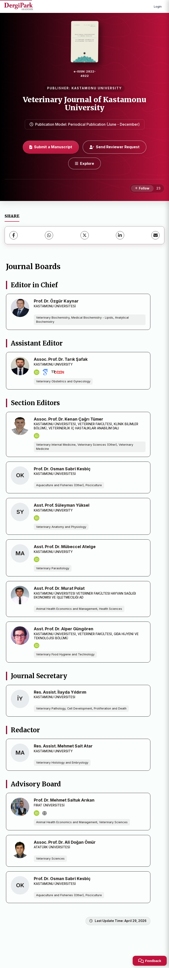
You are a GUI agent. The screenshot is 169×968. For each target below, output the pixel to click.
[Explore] (84, 163)
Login (158, 6)
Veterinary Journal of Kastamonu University (84, 103)
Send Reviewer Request (114, 147)
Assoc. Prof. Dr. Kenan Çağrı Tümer (68, 419)
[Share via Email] (155, 235)
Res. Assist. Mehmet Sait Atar (63, 746)
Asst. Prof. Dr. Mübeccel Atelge (65, 546)
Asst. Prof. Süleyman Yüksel (61, 505)
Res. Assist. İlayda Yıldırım (60, 692)
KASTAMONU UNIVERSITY (97, 88)
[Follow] (142, 188)
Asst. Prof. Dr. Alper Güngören (63, 628)
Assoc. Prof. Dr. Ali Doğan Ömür (65, 842)
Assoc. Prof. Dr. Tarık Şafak (61, 359)
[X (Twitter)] (84, 235)
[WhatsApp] (49, 235)
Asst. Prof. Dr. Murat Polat (59, 588)
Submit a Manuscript (50, 147)
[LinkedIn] (120, 235)
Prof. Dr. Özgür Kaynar (56, 301)
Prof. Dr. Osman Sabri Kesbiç (62, 468)
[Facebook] (13, 235)
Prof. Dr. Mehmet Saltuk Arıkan (64, 800)
